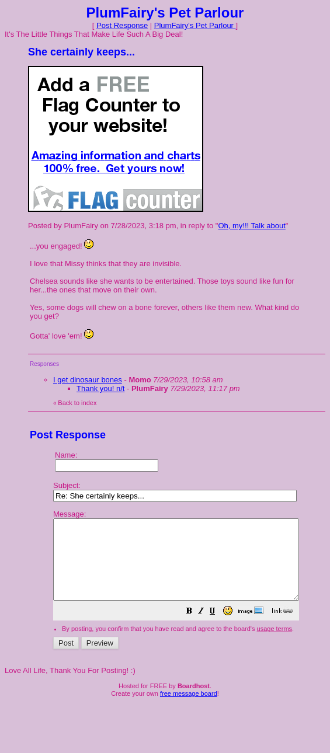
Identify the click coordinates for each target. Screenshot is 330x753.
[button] (218, 628)
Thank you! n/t (100, 388)
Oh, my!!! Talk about (251, 225)
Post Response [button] (122, 25)
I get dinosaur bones (87, 379)
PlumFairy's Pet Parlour (195, 25)
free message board (188, 709)
